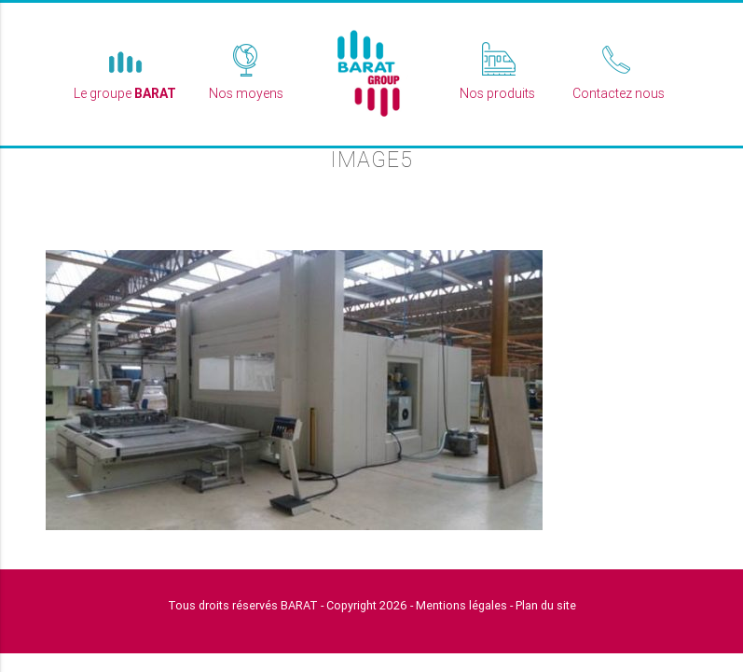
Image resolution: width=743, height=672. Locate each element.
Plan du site (546, 605)
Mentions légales (461, 605)
